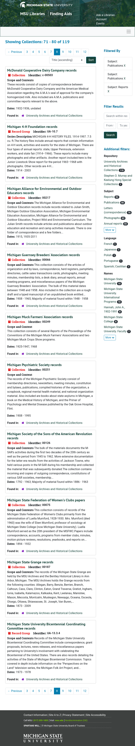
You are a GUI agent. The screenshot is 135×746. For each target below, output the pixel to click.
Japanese (110, 249)
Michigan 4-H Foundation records (32, 126)
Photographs (112, 218)
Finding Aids (61, 13)
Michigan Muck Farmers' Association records (40, 317)
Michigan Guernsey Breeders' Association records (43, 255)
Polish (108, 255)
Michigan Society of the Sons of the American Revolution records (49, 436)
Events (100, 23)
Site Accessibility (96, 715)
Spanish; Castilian (115, 266)
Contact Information (35, 715)
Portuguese (111, 260)
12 (84, 52)
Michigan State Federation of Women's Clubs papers (46, 500)
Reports (109, 197)
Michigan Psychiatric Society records (34, 365)
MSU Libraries (32, 13)
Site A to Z (55, 715)
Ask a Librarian (105, 15)
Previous (15, 52)
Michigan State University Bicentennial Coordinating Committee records (46, 626)
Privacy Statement (73, 715)
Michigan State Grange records (30, 562)
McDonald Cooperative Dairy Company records (41, 70)
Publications (112, 202)
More (109, 229)
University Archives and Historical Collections (54, 115)
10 (69, 52)
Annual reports (113, 223)
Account (101, 19)
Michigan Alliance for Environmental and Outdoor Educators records (44, 190)
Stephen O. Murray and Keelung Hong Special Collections (118, 180)
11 (77, 52)
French (108, 244)
